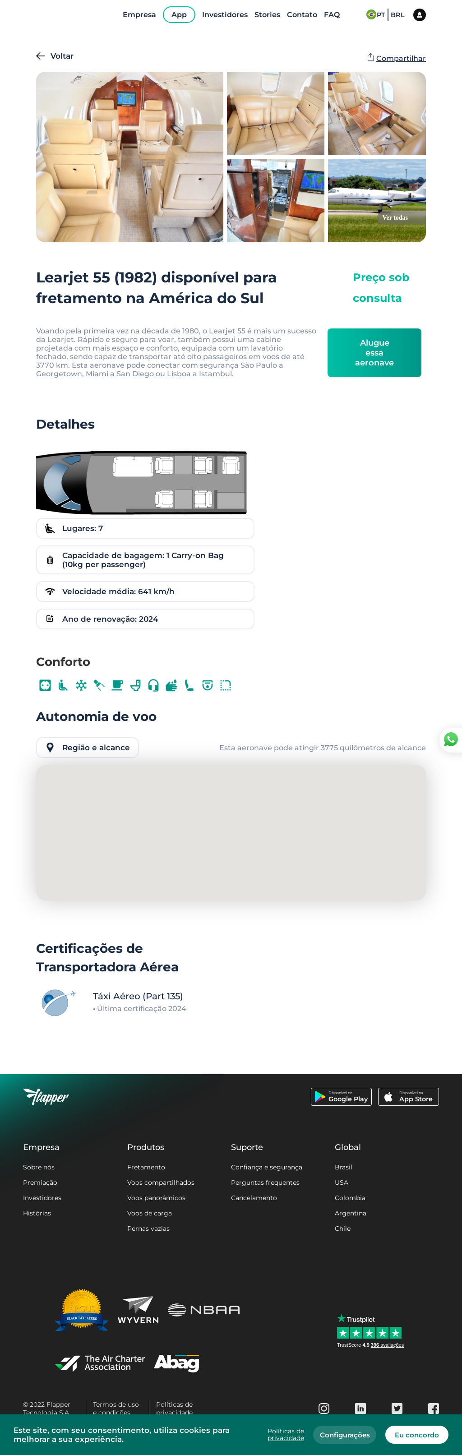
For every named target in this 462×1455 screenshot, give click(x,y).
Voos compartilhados (160, 1182)
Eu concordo (417, 1435)
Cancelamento (254, 1198)
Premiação (40, 1182)
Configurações (345, 1435)
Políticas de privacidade (174, 1408)
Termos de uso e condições (116, 1408)
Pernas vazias (148, 1228)
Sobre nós (39, 1167)
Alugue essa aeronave (374, 353)
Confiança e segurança (266, 1167)
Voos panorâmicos (156, 1198)
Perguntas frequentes (265, 1182)
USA (341, 1182)
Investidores (42, 1198)
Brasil (343, 1167)
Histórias (37, 1213)
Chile (343, 1228)
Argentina (350, 1213)
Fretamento (146, 1167)
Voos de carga (149, 1213)
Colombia (350, 1198)
